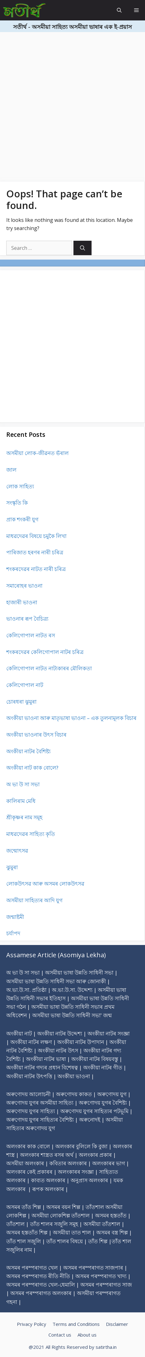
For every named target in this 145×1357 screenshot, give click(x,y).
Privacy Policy (31, 1324)
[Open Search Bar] (119, 10)
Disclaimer (117, 1324)
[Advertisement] (72, 105)
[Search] (82, 248)
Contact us (59, 1335)
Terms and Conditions (76, 1324)
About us (87, 1335)
